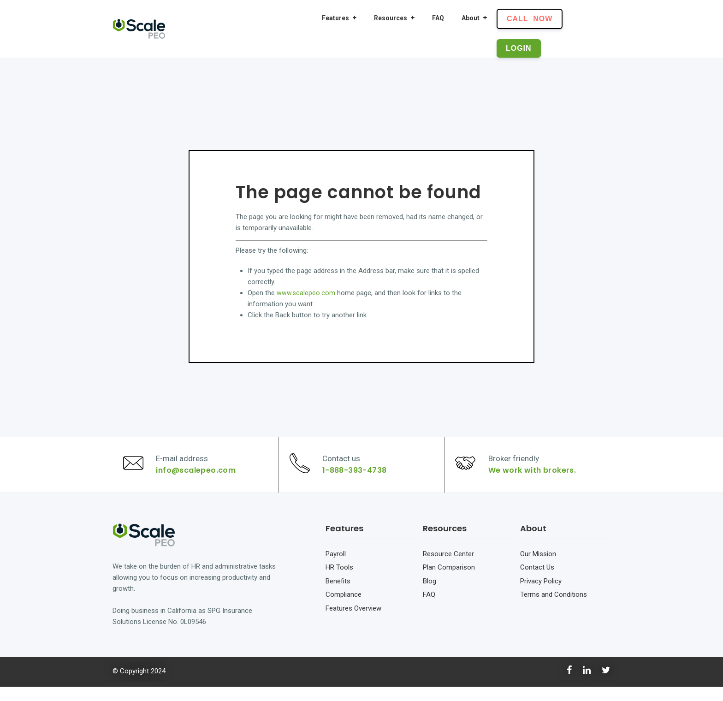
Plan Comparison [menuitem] (449, 581)
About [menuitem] (471, 18)
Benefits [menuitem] (338, 595)
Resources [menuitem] (390, 18)
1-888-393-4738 (358, 477)
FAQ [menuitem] (438, 18)
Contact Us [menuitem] (537, 581)
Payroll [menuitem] (336, 568)
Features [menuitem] (335, 18)
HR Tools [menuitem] (339, 581)
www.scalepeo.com (306, 293)
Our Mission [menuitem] (538, 568)
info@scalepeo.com (199, 477)
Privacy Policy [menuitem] (541, 595)
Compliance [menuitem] (344, 609)
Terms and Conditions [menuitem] (553, 609)
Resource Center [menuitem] (448, 568)
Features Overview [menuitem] (353, 622)
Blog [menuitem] (429, 595)
